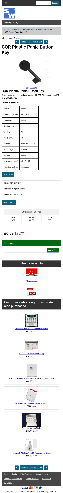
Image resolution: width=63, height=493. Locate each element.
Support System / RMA (13, 479)
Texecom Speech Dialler (31, 428)
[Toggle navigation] (6, 3)
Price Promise (26, 474)
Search (55, 3)
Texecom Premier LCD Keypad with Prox (31, 329)
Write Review (8, 174)
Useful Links (9, 483)
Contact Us (46, 479)
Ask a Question (9, 202)
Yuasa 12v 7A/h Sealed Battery (31, 354)
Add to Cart (52, 250)
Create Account (32, 479)
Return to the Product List (31, 42)
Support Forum (42, 474)
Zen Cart (52, 491)
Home (6, 29)
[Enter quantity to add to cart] (25, 250)
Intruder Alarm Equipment (19, 29)
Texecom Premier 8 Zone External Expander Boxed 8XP (31, 378)
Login (14, 474)
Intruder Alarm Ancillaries (41, 29)
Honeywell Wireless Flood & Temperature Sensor (31, 453)
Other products (31, 281)
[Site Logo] (31, 13)
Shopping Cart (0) (11, 22)
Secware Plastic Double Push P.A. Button (31, 403)
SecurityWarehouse (30, 491)
